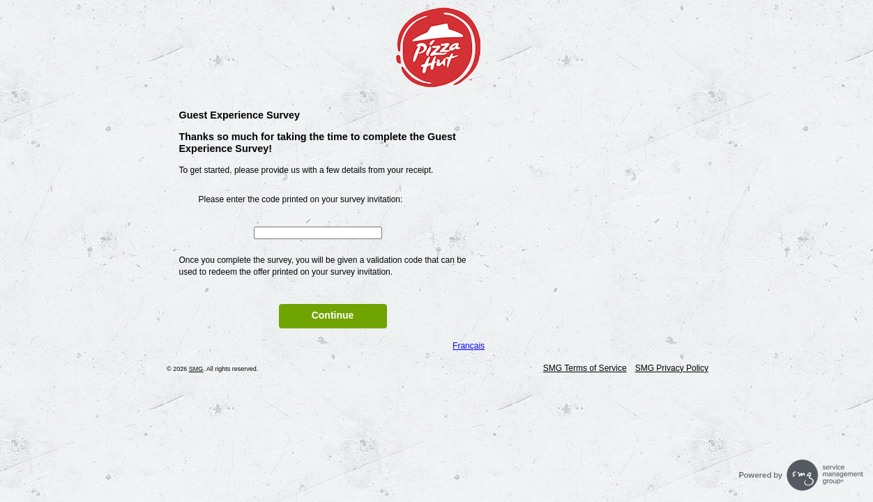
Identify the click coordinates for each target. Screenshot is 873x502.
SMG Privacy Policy (671, 368)
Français (469, 346)
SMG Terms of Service (585, 368)
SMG (196, 368)
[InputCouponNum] (318, 233)
